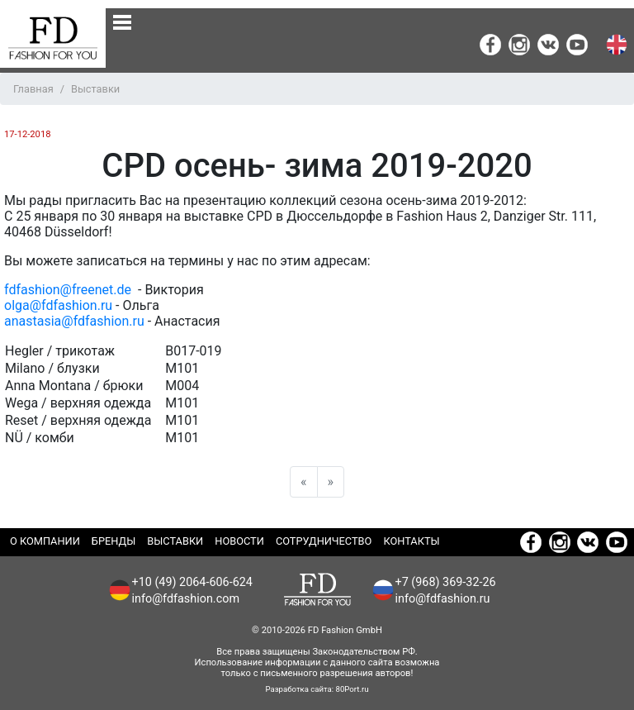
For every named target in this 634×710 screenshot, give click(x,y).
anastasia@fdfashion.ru (74, 321)
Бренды (113, 541)
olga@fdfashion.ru (58, 305)
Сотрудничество (324, 541)
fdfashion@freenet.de (69, 290)
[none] (122, 22)
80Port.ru (352, 688)
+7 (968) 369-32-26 (445, 582)
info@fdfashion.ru (442, 599)
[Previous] (304, 482)
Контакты (411, 541)
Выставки (175, 541)
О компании (45, 541)
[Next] (331, 482)
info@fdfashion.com (186, 599)
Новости (239, 541)
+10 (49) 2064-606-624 (192, 582)
